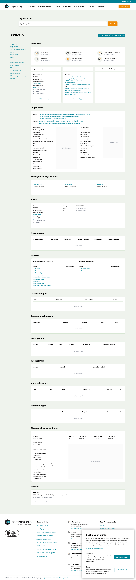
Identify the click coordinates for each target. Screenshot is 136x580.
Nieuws (12, 78)
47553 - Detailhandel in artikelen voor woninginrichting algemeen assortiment (76, 78)
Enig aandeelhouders (17, 62)
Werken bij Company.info (108, 528)
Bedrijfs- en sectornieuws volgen (46, 542)
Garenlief (100, 185)
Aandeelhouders (15, 70)
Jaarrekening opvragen (43, 539)
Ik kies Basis (122, 570)
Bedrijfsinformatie (42, 525)
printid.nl (36, 87)
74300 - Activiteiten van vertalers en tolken (77, 84)
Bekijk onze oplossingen (78, 528)
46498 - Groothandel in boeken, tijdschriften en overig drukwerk (78, 93)
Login (124, 1)
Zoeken (112, 24)
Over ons (102, 525)
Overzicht (13, 44)
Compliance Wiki (41, 556)
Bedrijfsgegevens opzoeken (45, 529)
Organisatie (31, 6)
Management (14, 65)
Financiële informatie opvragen (46, 532)
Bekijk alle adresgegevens (46, 99)
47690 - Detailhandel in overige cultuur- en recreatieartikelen (77, 82)
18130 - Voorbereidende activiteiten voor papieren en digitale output (77, 89)
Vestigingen (14, 55)
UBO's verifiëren (41, 546)
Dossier (12, 57)
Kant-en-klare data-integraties (46, 553)
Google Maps (37, 83)
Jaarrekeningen (15, 60)
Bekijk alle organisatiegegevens (78, 99)
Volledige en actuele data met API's (47, 549)
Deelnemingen (15, 73)
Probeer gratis (124, 6)
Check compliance (118, 35)
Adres (12, 52)
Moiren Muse (38, 185)
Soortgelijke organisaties (18, 49)
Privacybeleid (63, 578)
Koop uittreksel (104, 35)
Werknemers (14, 68)
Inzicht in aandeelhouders (44, 536)
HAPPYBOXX (69, 185)
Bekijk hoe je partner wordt (79, 570)
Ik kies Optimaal (122, 557)
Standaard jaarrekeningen (18, 76)
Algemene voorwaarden (50, 578)
